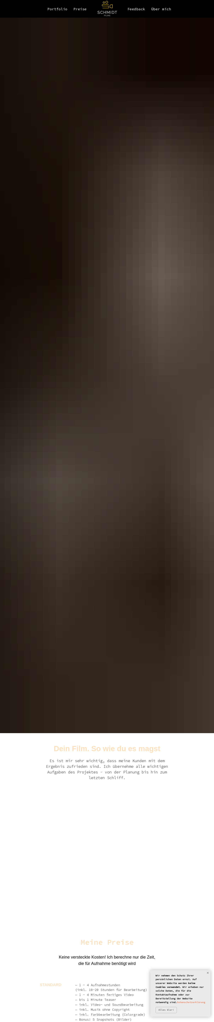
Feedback (136, 9)
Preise (80, 9)
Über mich (161, 9)
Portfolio (57, 9)
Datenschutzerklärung (191, 1002)
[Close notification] (208, 973)
